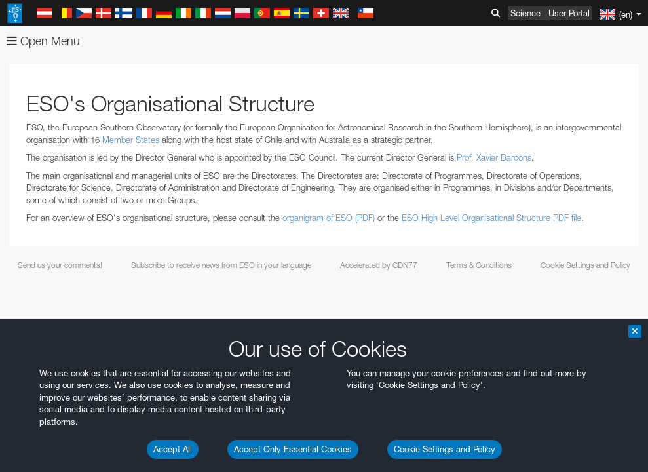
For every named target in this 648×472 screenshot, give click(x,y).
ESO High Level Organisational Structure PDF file (491, 217)
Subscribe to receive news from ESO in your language (221, 265)
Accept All (172, 449)
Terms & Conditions (479, 265)
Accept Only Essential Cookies (293, 449)
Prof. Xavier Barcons (494, 157)
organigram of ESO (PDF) (328, 217)
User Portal (569, 13)
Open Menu (43, 41)
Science (525, 13)
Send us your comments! (60, 265)
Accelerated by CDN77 (378, 265)
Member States (130, 139)
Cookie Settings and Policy (444, 449)
